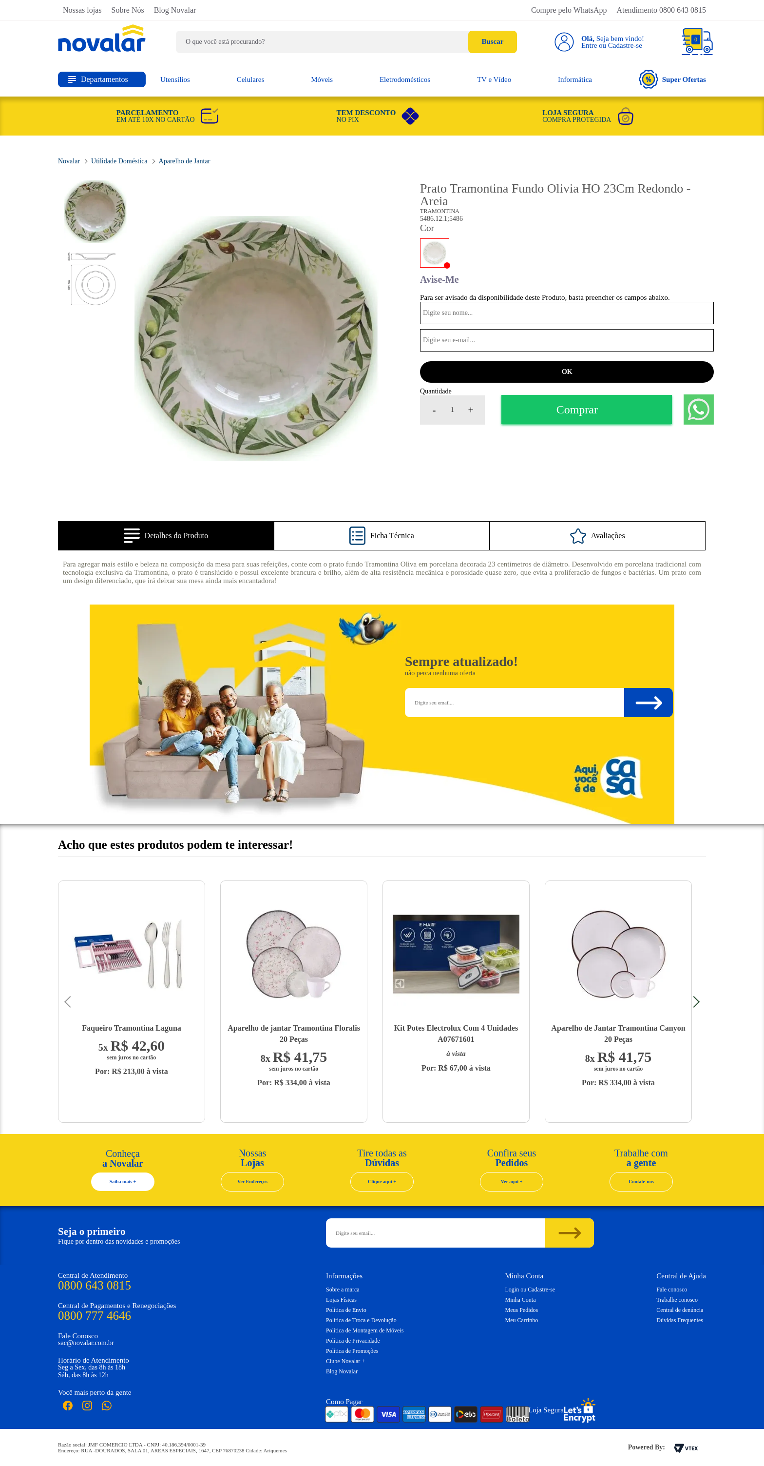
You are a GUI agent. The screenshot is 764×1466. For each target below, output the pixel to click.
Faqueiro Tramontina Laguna (131, 1028)
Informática (575, 79)
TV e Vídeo (494, 79)
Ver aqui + (512, 1181)
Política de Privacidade (353, 1340)
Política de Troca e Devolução (361, 1320)
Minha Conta (520, 1299)
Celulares (251, 79)
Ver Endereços (252, 1181)
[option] (256, 338)
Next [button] (694, 1001)
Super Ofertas (672, 79)
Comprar (577, 409)
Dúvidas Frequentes (679, 1320)
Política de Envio (346, 1310)
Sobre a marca (343, 1289)
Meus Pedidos (521, 1310)
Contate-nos (641, 1181)
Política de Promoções (352, 1351)
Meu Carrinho (521, 1320)
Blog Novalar (175, 10)
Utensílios (175, 79)
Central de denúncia (679, 1310)
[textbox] (346, 42)
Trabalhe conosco (677, 1299)
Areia (434, 253)
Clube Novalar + (345, 1361)
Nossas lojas (82, 10)
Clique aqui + (382, 1181)
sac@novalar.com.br (86, 1343)
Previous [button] (70, 1001)
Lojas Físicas (341, 1299)
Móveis (322, 79)
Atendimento (661, 10)
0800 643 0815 (94, 1285)
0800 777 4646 (94, 1315)
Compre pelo (569, 10)
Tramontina (439, 211)
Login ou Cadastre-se (530, 1289)
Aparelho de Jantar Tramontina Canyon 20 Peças (618, 1033)
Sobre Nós (128, 10)
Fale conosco (671, 1289)
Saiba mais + (123, 1181)
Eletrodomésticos (405, 79)
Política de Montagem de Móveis (364, 1330)
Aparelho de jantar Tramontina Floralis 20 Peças (294, 1033)
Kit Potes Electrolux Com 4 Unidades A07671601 (456, 1033)
